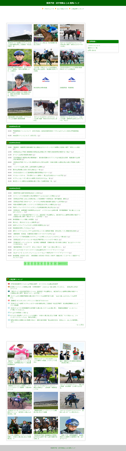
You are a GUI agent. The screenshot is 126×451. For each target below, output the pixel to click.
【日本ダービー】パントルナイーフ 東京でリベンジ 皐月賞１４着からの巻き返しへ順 (20, 411)
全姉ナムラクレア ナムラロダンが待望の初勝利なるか (29, 225)
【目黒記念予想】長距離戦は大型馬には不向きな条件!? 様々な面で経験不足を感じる (46, 436)
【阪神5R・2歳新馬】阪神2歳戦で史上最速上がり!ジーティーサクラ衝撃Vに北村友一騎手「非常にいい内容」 (47, 147)
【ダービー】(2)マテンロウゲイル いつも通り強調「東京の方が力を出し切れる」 (46, 117)
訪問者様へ (91, 41)
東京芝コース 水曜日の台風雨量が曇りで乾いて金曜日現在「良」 (33, 181)
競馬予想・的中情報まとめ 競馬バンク (62, 3)
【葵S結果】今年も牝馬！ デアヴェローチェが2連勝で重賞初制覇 (20, 116)
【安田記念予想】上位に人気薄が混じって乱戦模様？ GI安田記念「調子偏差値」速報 (39, 199)
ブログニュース (49, 9)
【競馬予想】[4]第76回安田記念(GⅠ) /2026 (26, 193)
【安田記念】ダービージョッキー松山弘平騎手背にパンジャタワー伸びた (35, 239)
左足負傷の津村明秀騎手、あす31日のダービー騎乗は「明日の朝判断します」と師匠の (20, 68)
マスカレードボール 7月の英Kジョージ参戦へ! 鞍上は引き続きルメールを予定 (38, 175)
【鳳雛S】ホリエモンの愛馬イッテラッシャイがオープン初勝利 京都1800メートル (20, 386)
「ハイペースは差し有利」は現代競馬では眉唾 (27, 167)
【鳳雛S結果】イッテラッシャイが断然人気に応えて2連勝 (46, 410)
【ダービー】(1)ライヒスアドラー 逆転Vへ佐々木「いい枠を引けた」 (72, 410)
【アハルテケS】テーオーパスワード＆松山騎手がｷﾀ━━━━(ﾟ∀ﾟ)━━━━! (37, 250)
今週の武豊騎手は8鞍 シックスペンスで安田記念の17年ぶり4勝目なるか (35, 204)
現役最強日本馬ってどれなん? (22, 228)
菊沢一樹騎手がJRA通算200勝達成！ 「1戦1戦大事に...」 (72, 361)
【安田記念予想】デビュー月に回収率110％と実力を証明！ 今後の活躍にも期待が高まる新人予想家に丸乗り (46, 162)
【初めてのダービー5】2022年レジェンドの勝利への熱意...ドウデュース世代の (46, 359)
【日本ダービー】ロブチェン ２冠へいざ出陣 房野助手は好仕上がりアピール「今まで (72, 117)
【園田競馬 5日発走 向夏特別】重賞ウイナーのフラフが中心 (32, 234)
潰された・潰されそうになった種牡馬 (24, 222)
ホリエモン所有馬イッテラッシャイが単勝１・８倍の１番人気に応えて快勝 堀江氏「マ (20, 436)
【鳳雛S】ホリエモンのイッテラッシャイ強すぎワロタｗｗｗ (29, 300)
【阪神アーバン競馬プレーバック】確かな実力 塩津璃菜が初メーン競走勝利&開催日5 (20, 362)
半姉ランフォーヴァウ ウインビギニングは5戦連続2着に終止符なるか (34, 207)
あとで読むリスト (62, 9)
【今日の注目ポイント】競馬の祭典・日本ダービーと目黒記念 (72, 67)
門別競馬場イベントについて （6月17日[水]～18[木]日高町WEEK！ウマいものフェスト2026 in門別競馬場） (46, 131)
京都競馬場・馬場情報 (72, 86)
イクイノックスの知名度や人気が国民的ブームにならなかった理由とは (35, 196)
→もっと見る (79, 324)
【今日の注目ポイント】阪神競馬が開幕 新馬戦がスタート (31, 172)
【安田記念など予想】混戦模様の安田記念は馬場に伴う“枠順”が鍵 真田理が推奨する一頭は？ (42, 152)
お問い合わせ (92, 50)
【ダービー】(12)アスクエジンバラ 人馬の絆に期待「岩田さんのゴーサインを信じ (72, 43)
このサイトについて (94, 45)
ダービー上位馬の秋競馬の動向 (22, 155)
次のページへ (62, 263)
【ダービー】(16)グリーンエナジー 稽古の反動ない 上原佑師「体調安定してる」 (46, 386)
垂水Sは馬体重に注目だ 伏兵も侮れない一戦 (26, 169)
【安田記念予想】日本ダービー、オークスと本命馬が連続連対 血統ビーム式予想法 (38, 201)
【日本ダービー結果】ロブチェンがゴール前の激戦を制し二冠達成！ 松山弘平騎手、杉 (20, 43)
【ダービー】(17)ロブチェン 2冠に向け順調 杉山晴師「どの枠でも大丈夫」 (72, 385)
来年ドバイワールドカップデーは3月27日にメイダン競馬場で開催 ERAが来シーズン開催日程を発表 (44, 231)
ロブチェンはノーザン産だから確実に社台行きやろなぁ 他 (31, 178)
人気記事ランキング (77, 9)
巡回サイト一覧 (92, 48)
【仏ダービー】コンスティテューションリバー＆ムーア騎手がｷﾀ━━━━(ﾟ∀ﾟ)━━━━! (41, 253)
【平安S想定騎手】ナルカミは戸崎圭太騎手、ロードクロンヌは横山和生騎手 (34, 284)
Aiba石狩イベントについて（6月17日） (25, 135)
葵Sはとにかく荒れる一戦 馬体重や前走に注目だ (46, 42)
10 (55, 263)
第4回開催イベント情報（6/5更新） (24, 219)
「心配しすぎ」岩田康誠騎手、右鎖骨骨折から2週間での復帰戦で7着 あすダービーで (72, 436)
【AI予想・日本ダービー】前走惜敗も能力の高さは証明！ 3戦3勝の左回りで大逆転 (46, 68)
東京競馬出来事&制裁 (46, 86)
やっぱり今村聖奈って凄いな (19, 312)
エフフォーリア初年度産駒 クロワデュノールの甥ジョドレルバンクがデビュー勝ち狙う (40, 236)
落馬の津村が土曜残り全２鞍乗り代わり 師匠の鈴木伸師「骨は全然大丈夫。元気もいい (20, 93)
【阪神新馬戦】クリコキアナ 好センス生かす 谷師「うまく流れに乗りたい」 (38, 247)
